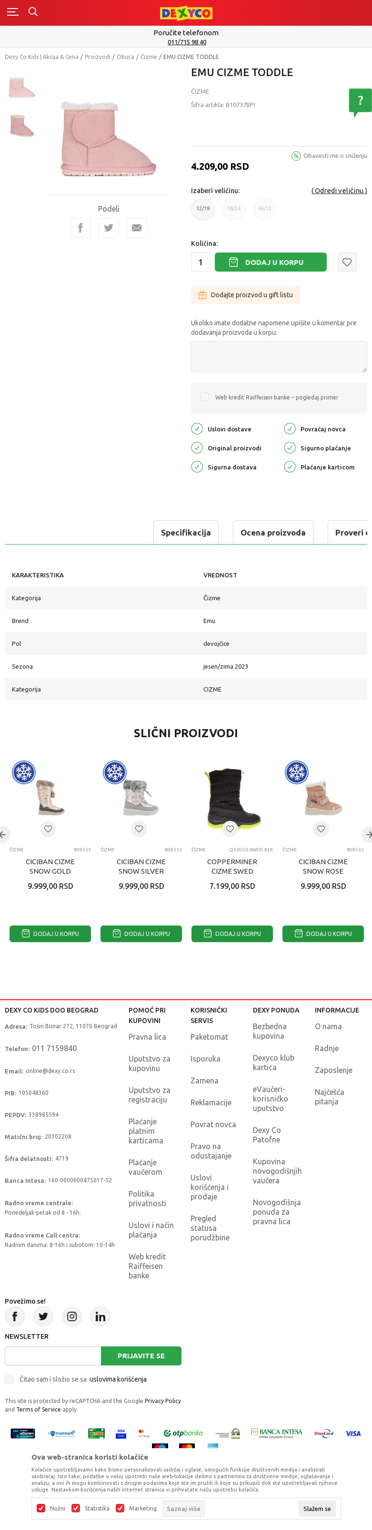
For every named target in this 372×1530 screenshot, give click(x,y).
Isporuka (206, 1058)
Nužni (57, 1508)
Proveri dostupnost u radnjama (253, 532)
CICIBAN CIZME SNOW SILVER (141, 866)
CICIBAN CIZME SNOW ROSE (323, 866)
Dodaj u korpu (274, 262)
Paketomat (209, 1037)
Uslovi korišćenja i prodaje (210, 1187)
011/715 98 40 (187, 42)
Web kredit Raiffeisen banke (147, 1266)
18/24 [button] (234, 212)
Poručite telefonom (186, 33)
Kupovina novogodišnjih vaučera (277, 1171)
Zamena (205, 1080)
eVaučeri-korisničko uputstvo (270, 1098)
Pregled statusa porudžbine (210, 1228)
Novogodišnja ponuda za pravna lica (277, 1212)
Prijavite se (141, 1356)
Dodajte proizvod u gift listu (245, 295)
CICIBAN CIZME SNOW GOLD (50, 866)
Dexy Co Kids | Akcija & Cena (42, 57)
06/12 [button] (264, 212)
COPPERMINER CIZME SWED (232, 866)
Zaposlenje (333, 1070)
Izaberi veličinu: (215, 191)
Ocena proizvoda (131, 532)
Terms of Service (38, 1409)
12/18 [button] (203, 212)
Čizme (149, 57)
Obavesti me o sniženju (335, 155)
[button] (347, 262)
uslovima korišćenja (118, 1379)
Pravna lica (147, 1037)
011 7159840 (54, 1048)
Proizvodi (98, 57)
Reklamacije (211, 1102)
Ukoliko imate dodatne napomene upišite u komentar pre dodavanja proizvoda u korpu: (274, 327)
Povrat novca (213, 1124)
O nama (328, 1026)
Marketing (143, 1508)
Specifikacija (45, 532)
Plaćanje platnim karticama (146, 1131)
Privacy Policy (163, 1401)
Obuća (125, 57)
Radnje (327, 1048)
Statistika (97, 1508)
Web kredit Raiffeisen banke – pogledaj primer (277, 397)
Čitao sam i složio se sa (83, 1379)
